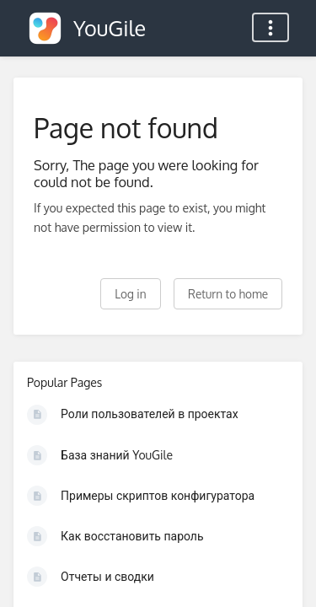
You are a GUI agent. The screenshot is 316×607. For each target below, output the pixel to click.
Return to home (228, 294)
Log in (130, 294)
